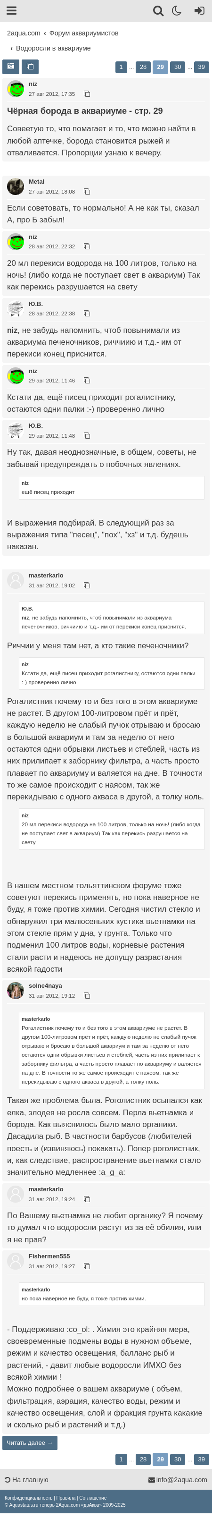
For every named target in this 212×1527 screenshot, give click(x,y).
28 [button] (143, 66)
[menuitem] (28, 1498)
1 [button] (121, 66)
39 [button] (201, 66)
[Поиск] (159, 12)
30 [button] (177, 66)
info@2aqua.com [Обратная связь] (177, 1480)
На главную (27, 1480)
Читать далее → (30, 1442)
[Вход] (197, 12)
